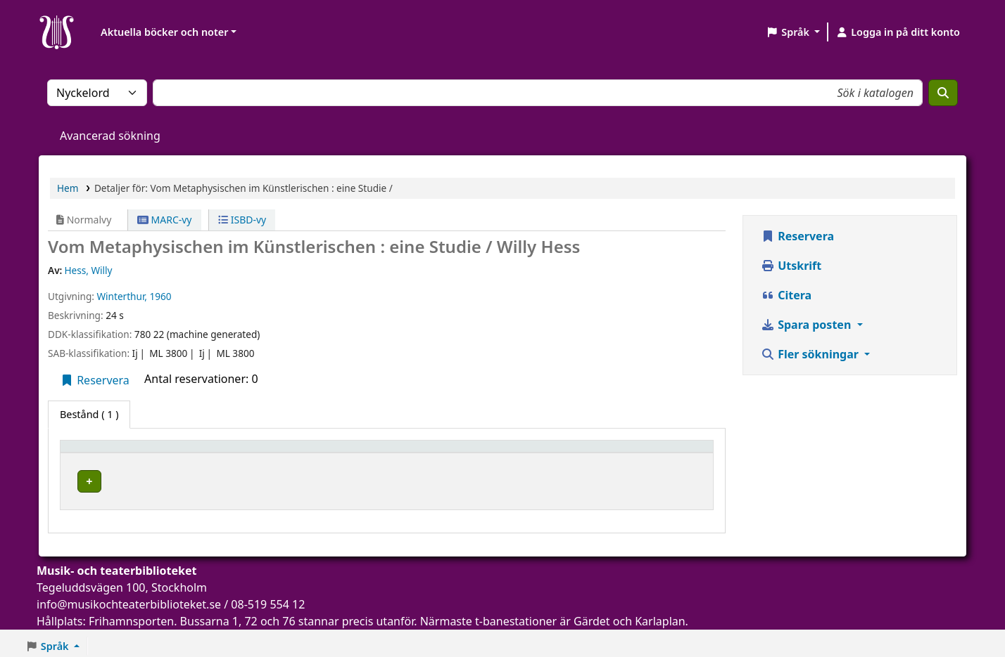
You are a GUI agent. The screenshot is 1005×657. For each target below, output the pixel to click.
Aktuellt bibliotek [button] (260, 453)
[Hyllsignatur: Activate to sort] (542, 453)
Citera (786, 295)
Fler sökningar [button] (811, 354)
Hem (67, 188)
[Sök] (943, 92)
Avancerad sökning (110, 135)
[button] (793, 32)
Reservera (94, 380)
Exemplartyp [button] (98, 453)
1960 (161, 296)
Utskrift (791, 265)
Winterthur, (121, 296)
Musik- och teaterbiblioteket (289, 479)
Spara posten (807, 324)
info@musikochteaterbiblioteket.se (129, 600)
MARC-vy (164, 219)
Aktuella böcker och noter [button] (164, 32)
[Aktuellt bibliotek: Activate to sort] (339, 453)
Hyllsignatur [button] (505, 453)
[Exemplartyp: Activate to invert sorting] (135, 453)
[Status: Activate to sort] (665, 453)
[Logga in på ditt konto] (898, 32)
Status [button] (637, 453)
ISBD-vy (242, 219)
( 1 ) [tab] (89, 414)
